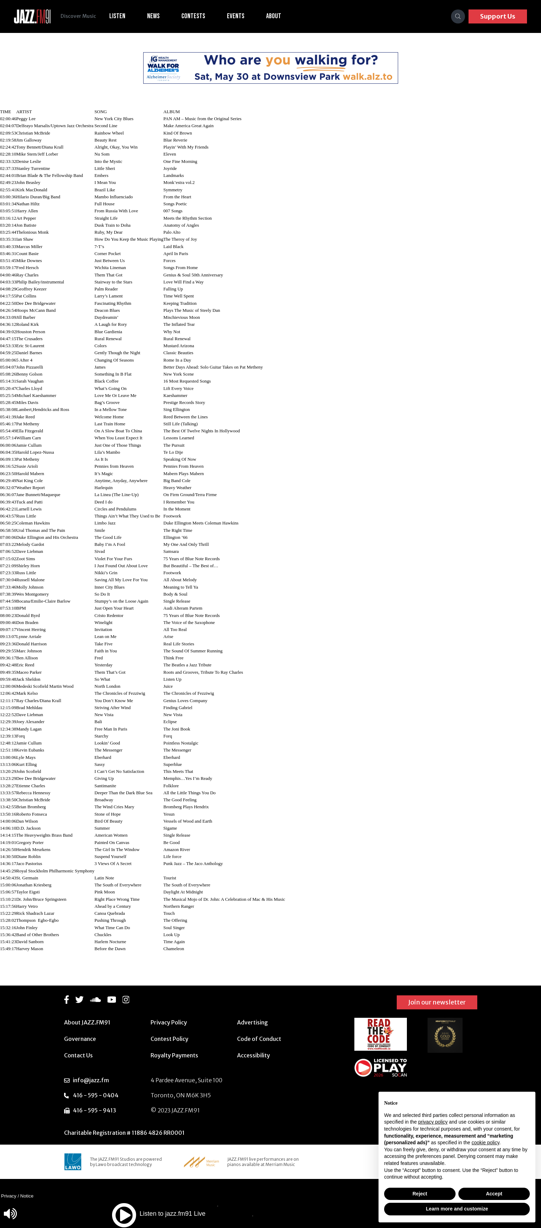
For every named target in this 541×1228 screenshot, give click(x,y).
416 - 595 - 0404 (95, 1095)
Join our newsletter (437, 1002)
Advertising (252, 1022)
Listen (118, 16)
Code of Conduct (259, 1038)
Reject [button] (419, 1193)
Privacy (8, 1196)
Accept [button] (494, 1193)
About (274, 16)
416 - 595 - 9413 (94, 1110)
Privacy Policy (169, 1022)
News (154, 16)
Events (236, 16)
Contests (194, 16)
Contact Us (78, 1055)
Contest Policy (169, 1038)
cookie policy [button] (485, 1142)
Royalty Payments (174, 1055)
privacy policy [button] (433, 1122)
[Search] (458, 16)
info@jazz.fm (91, 1080)
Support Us (497, 16)
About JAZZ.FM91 (87, 1022)
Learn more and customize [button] (457, 1209)
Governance (80, 1038)
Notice (27, 1196)
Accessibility (253, 1055)
